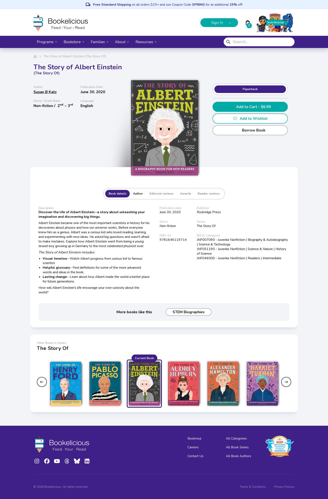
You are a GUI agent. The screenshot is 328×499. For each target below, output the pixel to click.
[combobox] (259, 41)
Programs (47, 41)
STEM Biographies (189, 312)
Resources (146, 41)
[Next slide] (286, 382)
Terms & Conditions (253, 487)
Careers (193, 447)
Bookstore (74, 41)
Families (99, 41)
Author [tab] (138, 194)
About (122, 41)
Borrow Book (250, 130)
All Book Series (237, 447)
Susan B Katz (45, 91)
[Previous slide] (42, 382)
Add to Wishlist (250, 118)
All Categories (236, 438)
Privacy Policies (284, 487)
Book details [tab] (117, 194)
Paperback (250, 89)
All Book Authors (238, 456)
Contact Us (195, 456)
